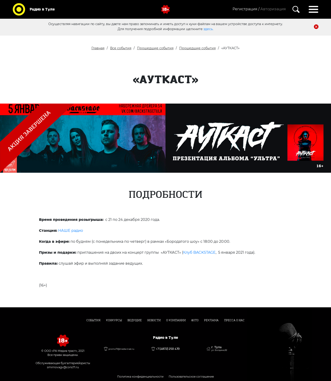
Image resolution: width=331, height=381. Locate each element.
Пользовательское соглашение (191, 376)
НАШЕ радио (70, 230)
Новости (154, 320)
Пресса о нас (234, 320)
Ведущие (134, 320)
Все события (120, 48)
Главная (97, 48)
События (93, 320)
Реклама (211, 320)
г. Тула (219, 348)
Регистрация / (246, 9)
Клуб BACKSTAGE (199, 252)
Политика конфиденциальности (140, 376)
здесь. (208, 29)
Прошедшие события (155, 48)
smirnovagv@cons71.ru (63, 367)
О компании (176, 320)
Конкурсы (114, 320)
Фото (195, 320)
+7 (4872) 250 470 (168, 349)
